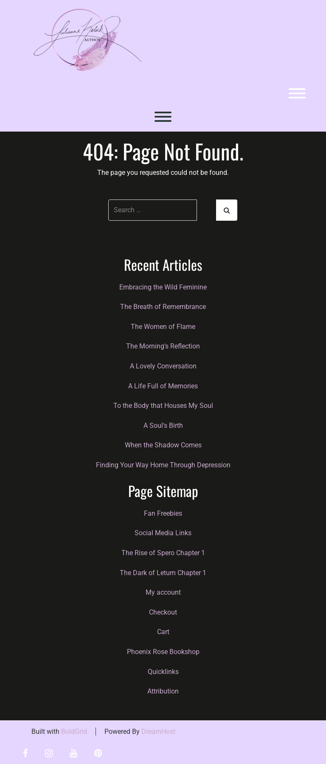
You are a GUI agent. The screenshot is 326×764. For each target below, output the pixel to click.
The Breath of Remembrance (163, 307)
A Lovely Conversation (163, 366)
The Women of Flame (163, 327)
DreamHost (158, 731)
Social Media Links (163, 533)
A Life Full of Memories (163, 386)
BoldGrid (74, 731)
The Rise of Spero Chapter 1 (163, 553)
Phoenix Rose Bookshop (163, 652)
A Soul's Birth (163, 425)
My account (163, 592)
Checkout (163, 612)
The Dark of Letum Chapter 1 (163, 573)
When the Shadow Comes (163, 445)
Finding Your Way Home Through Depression (163, 465)
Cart (163, 632)
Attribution (163, 691)
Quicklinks (163, 672)
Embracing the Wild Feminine (163, 287)
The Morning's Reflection (163, 346)
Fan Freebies (163, 513)
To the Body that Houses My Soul (163, 406)
